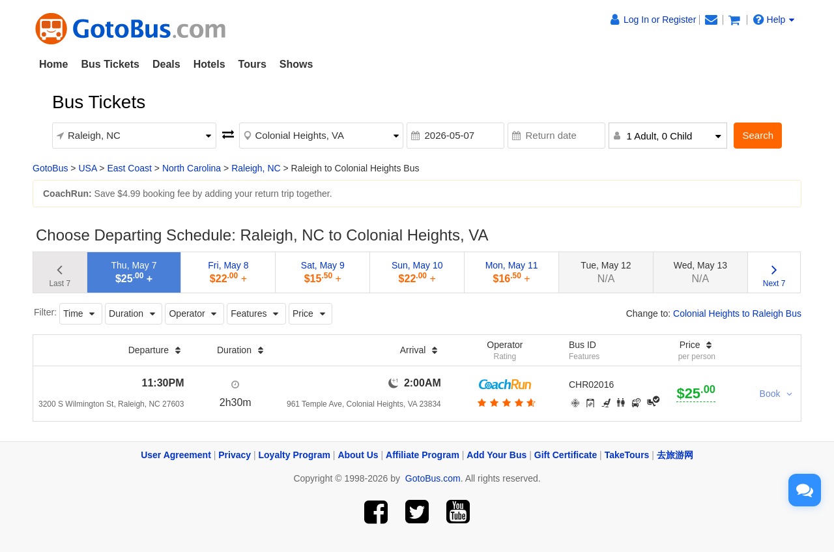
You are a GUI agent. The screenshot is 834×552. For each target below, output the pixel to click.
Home (53, 64)
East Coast (129, 168)
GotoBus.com (433, 478)
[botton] (505, 403)
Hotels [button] (209, 64)
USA (87, 168)
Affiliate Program (422, 455)
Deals (166, 64)
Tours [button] (252, 64)
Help (774, 19)
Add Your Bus (496, 455)
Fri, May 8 (228, 272)
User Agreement (176, 455)
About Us (358, 455)
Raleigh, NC (255, 168)
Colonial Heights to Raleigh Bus (737, 313)
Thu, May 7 (134, 272)
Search (757, 135)
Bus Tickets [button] (110, 64)
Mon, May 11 (511, 272)
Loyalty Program (294, 455)
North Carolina (191, 168)
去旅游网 (675, 455)
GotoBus (50, 168)
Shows (296, 64)
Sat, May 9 (323, 272)
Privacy (234, 455)
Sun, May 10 (417, 272)
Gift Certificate (565, 455)
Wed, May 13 (700, 272)
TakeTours (627, 455)
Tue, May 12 (606, 272)
